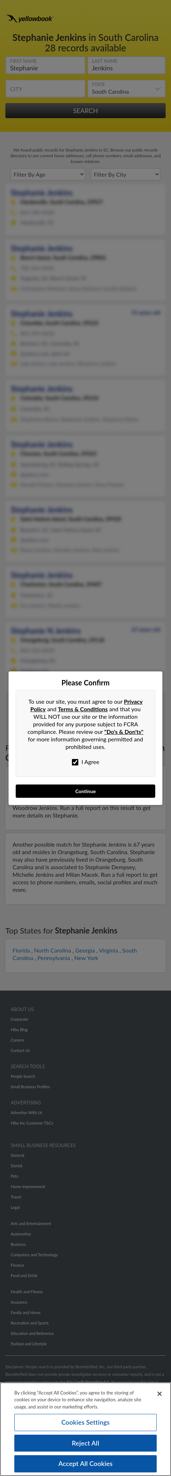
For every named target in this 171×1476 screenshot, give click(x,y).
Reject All (85, 1443)
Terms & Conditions (83, 709)
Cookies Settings (85, 1422)
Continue (85, 791)
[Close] (159, 1394)
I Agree (85, 761)
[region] (85, 1429)
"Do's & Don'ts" (123, 731)
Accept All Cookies (85, 1463)
